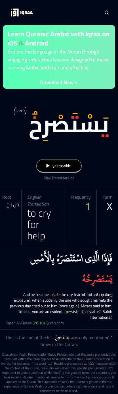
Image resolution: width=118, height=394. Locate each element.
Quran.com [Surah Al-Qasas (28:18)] (55, 323)
